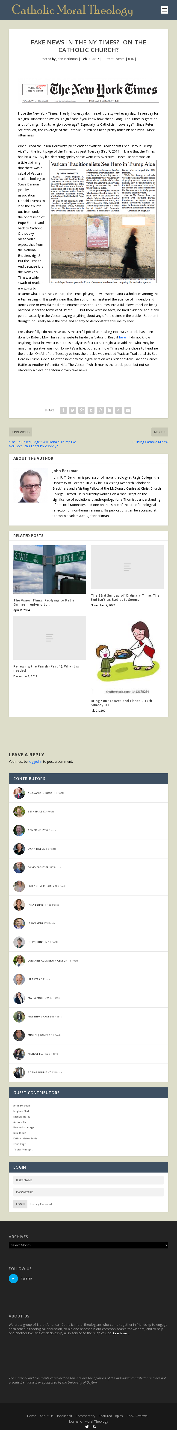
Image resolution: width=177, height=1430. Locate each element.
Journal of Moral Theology (88, 1420)
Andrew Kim (20, 1120)
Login (20, 1203)
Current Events (113, 57)
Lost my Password (41, 1203)
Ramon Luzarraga (23, 1126)
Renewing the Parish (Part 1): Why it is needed (46, 667)
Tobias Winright (22, 1148)
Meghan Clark (21, 1109)
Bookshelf (64, 1414)
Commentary (85, 1414)
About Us (46, 1414)
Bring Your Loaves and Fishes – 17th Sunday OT (121, 701)
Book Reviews (137, 1414)
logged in (35, 760)
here (122, 335)
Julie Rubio (19, 1131)
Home (31, 1414)
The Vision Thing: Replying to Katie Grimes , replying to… (43, 600)
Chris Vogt (19, 1142)
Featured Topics (111, 1414)
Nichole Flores (21, 1115)
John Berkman (67, 57)
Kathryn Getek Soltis (25, 1136)
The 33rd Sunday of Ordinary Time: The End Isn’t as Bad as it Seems (125, 596)
